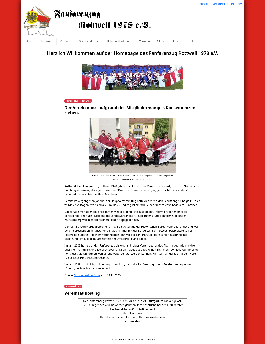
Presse (177, 41)
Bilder (161, 41)
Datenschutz (219, 3)
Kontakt (204, 3)
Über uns (46, 41)
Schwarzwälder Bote (87, 275)
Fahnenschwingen (119, 41)
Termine (144, 41)
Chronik (66, 41)
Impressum (236, 3)
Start (29, 41)
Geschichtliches (89, 41)
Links (191, 41)
